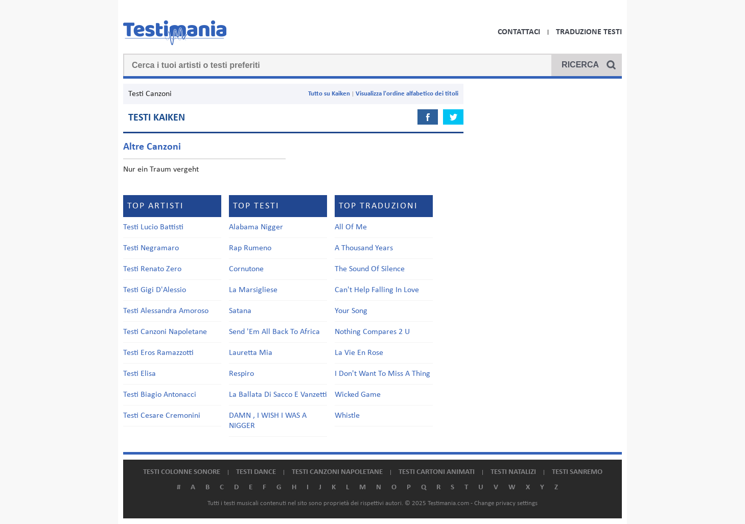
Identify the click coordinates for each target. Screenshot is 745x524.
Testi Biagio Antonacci (159, 395)
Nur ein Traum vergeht (161, 169)
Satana (240, 311)
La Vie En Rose (359, 353)
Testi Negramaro (151, 248)
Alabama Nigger (256, 227)
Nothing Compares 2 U (372, 332)
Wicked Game (358, 395)
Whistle (347, 416)
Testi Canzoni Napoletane (165, 332)
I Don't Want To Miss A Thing (382, 374)
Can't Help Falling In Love (377, 290)
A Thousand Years (364, 248)
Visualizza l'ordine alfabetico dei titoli (407, 93)
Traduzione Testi (589, 32)
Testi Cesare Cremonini (161, 416)
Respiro (241, 374)
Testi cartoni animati (437, 472)
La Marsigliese (253, 290)
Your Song (351, 311)
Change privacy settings (506, 503)
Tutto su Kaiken (329, 93)
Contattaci (519, 32)
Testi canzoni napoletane (337, 472)
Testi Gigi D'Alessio (154, 290)
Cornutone (246, 269)
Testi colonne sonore (181, 472)
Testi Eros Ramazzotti (158, 353)
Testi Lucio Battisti (153, 227)
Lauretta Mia (250, 353)
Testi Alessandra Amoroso (165, 311)
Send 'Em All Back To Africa (274, 332)
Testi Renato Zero (152, 269)
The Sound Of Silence (370, 269)
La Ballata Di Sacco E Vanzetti (278, 395)
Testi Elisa (139, 374)
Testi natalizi (513, 472)
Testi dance (256, 472)
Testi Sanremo (577, 472)
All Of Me (351, 227)
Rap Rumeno (250, 248)
